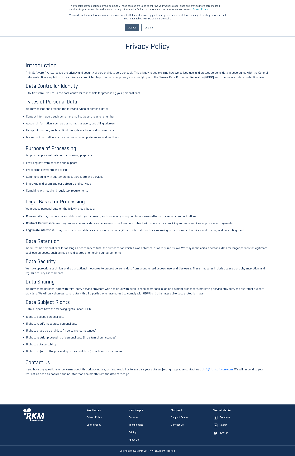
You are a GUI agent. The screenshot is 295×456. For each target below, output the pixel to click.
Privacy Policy (94, 417)
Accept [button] (132, 27)
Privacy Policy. (200, 9)
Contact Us (177, 424)
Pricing (132, 432)
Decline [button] (149, 27)
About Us (134, 439)
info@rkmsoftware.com (218, 369)
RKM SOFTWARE (147, 450)
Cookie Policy (94, 424)
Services (133, 417)
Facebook (221, 417)
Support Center (179, 417)
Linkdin (220, 425)
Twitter (220, 432)
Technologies (136, 424)
